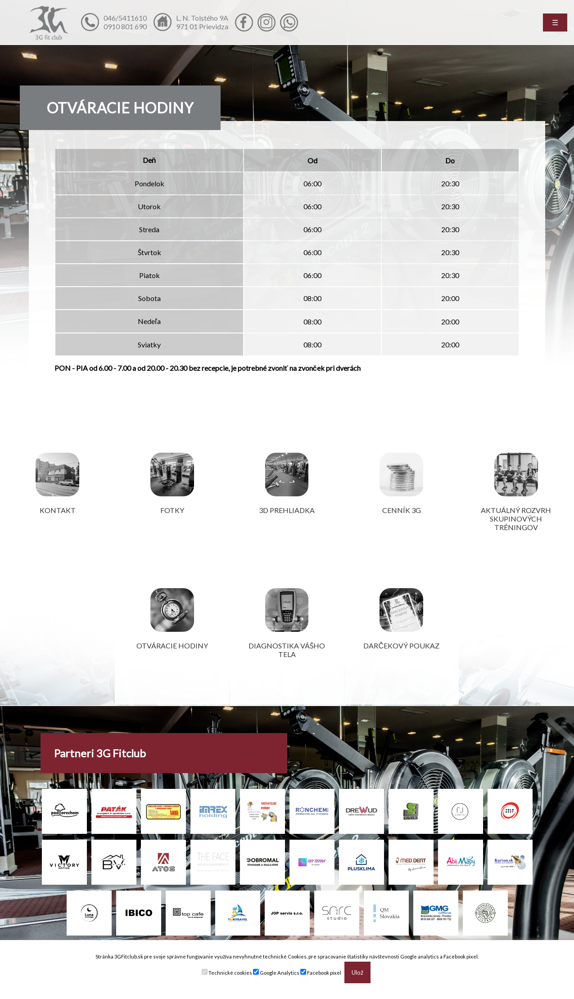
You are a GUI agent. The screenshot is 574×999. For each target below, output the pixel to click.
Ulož (357, 972)
